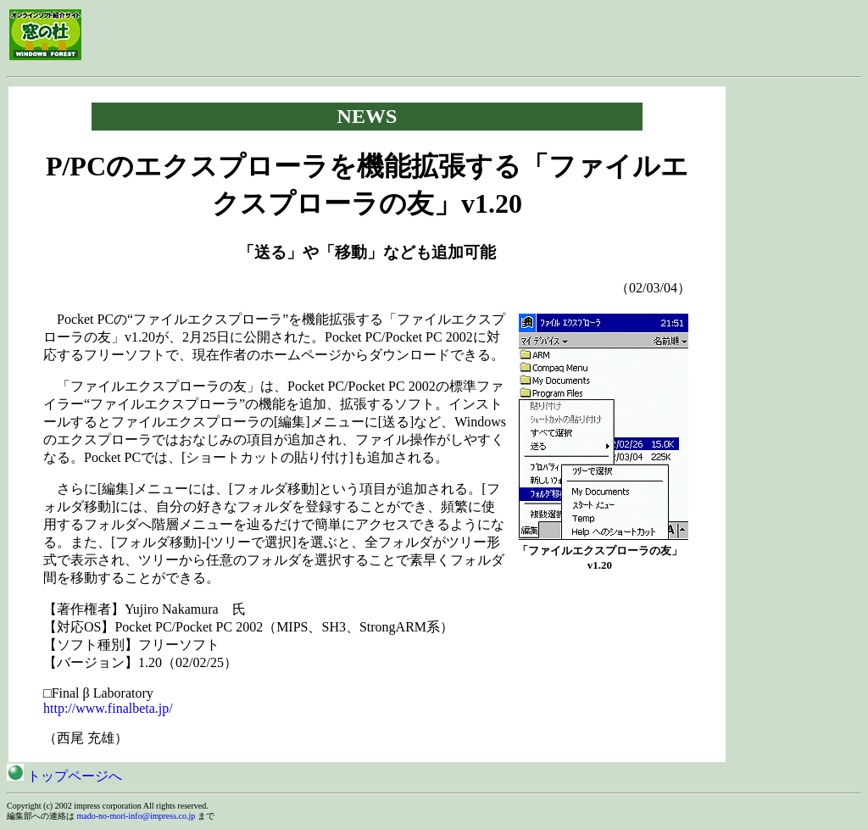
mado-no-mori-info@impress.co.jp (136, 816)
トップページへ (64, 776)
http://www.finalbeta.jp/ (108, 708)
